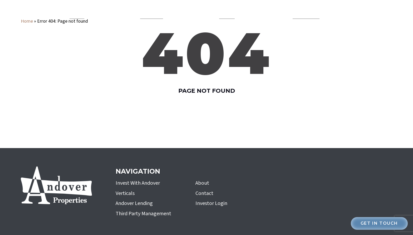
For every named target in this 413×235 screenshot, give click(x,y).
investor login (365, 12)
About (202, 183)
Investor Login (211, 203)
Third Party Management (143, 213)
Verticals (75, 12)
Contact (204, 193)
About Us (224, 12)
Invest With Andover (306, 12)
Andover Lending (151, 12)
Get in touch (379, 223)
